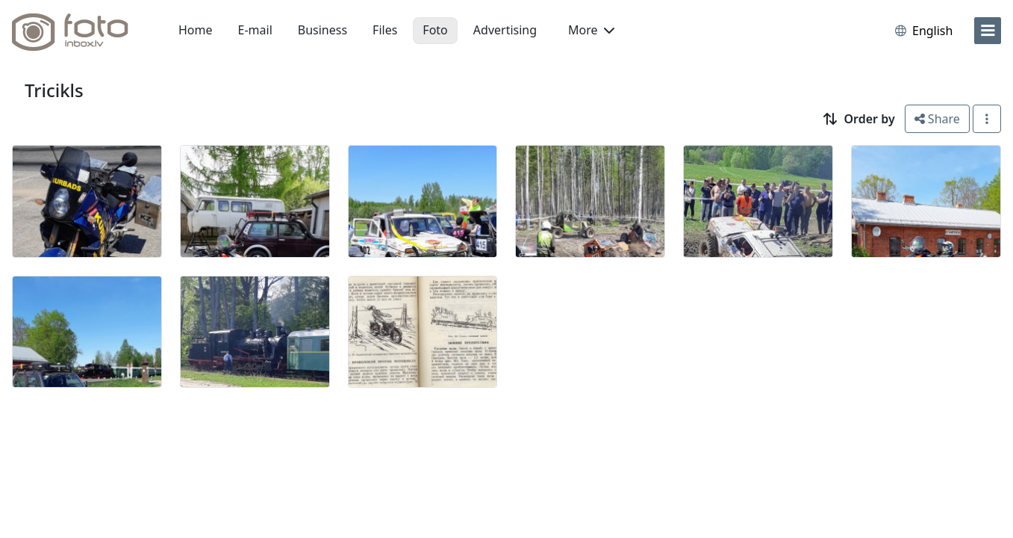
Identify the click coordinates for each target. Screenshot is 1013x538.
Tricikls (54, 90)
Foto (435, 30)
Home (195, 30)
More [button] (591, 30)
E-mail (255, 30)
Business (322, 30)
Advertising (505, 30)
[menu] (987, 30)
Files (385, 30)
